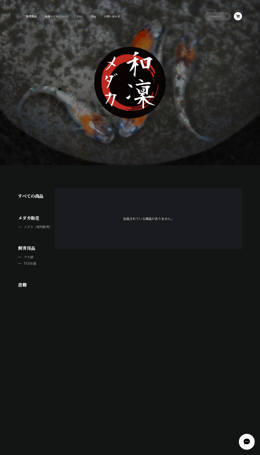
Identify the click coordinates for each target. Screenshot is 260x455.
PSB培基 (30, 263)
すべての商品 (30, 196)
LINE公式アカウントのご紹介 (54, 167)
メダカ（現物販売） (38, 226)
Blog (93, 16)
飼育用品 (26, 248)
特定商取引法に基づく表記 (121, 420)
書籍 (22, 285)
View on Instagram (130, 346)
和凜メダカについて (57, 16)
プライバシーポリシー (96, 420)
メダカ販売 (28, 218)
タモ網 (28, 257)
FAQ (80, 16)
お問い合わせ (112, 16)
